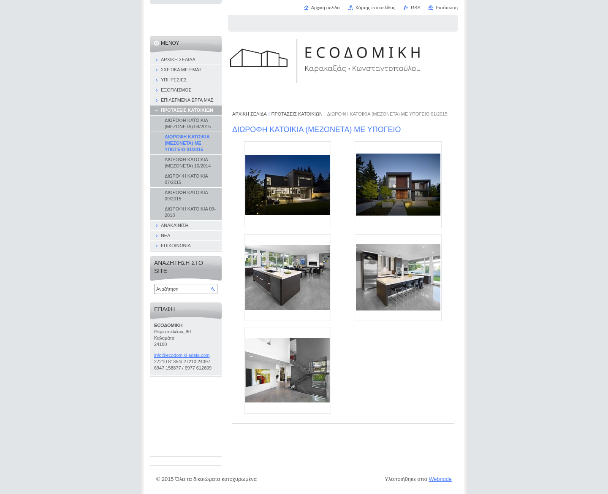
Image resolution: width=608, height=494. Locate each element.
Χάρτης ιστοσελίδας (376, 7)
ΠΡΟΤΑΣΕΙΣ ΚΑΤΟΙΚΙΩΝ (297, 113)
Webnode (440, 479)
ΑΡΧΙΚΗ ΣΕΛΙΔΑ (249, 113)
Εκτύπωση (447, 7)
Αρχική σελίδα (325, 7)
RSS (415, 7)
